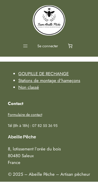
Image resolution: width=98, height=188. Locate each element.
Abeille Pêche (22, 136)
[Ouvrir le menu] (25, 46)
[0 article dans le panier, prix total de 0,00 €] (70, 45)
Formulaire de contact (25, 114)
